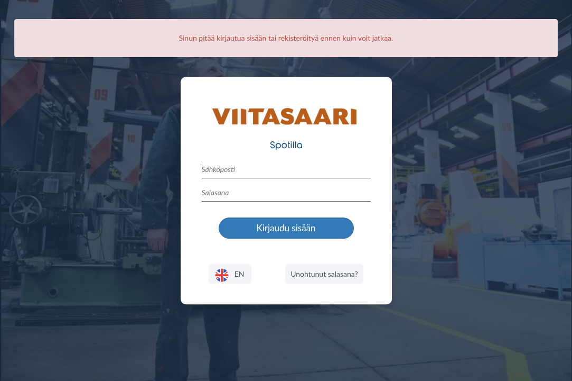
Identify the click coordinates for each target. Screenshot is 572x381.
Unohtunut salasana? (324, 273)
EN (230, 275)
